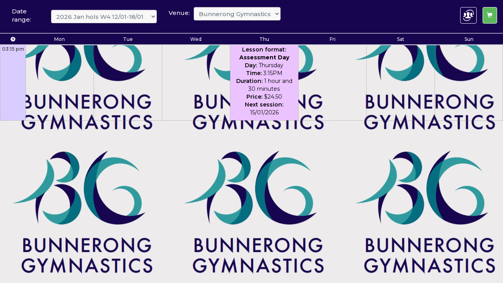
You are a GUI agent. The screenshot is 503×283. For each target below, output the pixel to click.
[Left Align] (490, 15)
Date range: (21, 15)
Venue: (179, 13)
